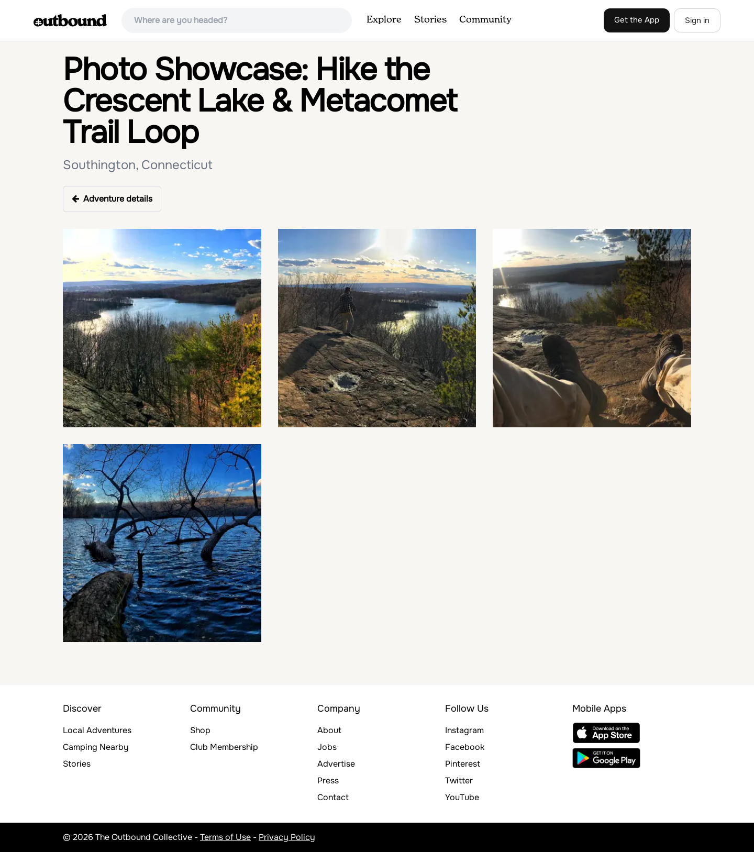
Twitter (459, 780)
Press (328, 780)
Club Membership (224, 747)
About (329, 730)
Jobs (327, 747)
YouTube (462, 797)
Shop (200, 730)
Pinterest (462, 763)
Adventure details (112, 198)
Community (485, 20)
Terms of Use (225, 837)
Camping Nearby (96, 747)
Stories (430, 20)
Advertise (336, 763)
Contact (333, 797)
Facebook (464, 747)
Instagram (464, 730)
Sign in (697, 20)
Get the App (636, 20)
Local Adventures (97, 730)
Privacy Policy (287, 837)
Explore (384, 20)
